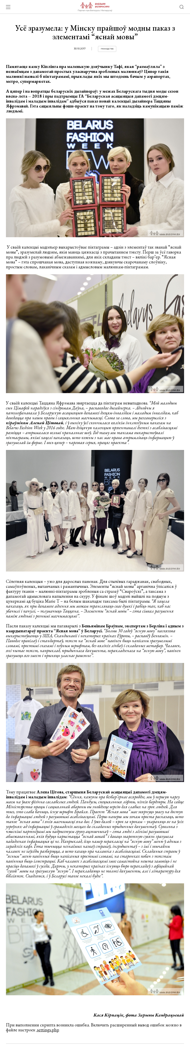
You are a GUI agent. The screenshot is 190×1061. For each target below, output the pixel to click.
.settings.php (47, 1030)
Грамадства (107, 49)
